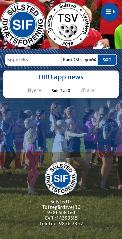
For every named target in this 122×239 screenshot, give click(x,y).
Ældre (92, 90)
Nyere (30, 90)
